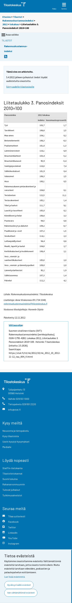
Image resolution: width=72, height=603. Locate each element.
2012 (4, 24)
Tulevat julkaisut (11, 489)
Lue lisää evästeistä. (14, 576)
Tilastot (17, 16)
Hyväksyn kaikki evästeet (19, 585)
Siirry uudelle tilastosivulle (20, 86)
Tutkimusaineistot (12, 495)
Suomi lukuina (10, 478)
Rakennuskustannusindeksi (17, 20)
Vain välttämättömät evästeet (21, 592)
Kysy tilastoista (10, 436)
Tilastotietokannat (12, 473)
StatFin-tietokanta (12, 468)
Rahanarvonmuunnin (13, 484)
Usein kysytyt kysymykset (15, 441)
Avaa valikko (10, 34)
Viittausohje (15, 325)
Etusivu (6, 16)
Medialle (6, 446)
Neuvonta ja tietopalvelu (15, 430)
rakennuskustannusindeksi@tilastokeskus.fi (25, 303)
